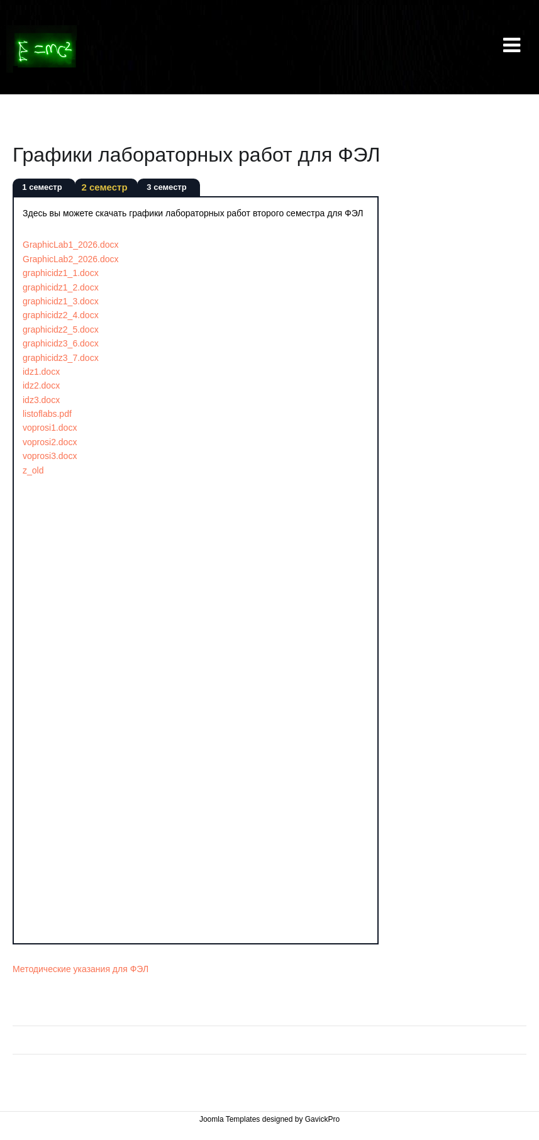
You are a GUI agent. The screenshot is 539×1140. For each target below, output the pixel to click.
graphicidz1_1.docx (61, 273)
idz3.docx (41, 400)
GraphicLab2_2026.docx (71, 259)
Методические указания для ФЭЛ (80, 969)
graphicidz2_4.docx (61, 315)
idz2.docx (41, 385)
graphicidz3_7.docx (61, 358)
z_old (33, 470)
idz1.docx (41, 372)
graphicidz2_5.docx (61, 329)
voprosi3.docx (50, 456)
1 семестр (42, 187)
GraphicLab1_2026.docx (71, 245)
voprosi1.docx (50, 428)
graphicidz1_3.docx (61, 301)
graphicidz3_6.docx (61, 343)
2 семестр (104, 187)
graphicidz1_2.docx (61, 287)
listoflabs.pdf (47, 414)
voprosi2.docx (50, 442)
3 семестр (166, 187)
